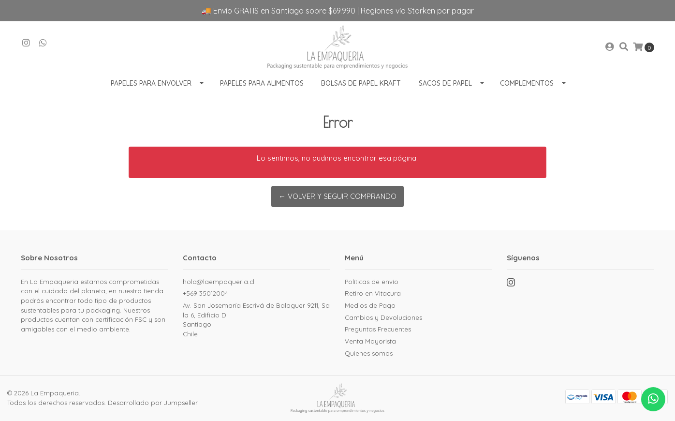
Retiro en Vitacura (373, 293)
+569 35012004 (205, 293)
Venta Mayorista (370, 341)
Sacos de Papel (445, 83)
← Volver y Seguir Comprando (337, 196)
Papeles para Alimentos (262, 83)
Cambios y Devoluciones (383, 317)
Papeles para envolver (151, 83)
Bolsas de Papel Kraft (361, 83)
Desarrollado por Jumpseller (152, 402)
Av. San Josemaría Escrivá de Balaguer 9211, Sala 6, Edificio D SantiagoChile (256, 319)
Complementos (527, 83)
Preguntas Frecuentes (378, 329)
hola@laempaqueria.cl (218, 282)
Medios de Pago (370, 305)
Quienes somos (369, 353)
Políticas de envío (371, 282)
